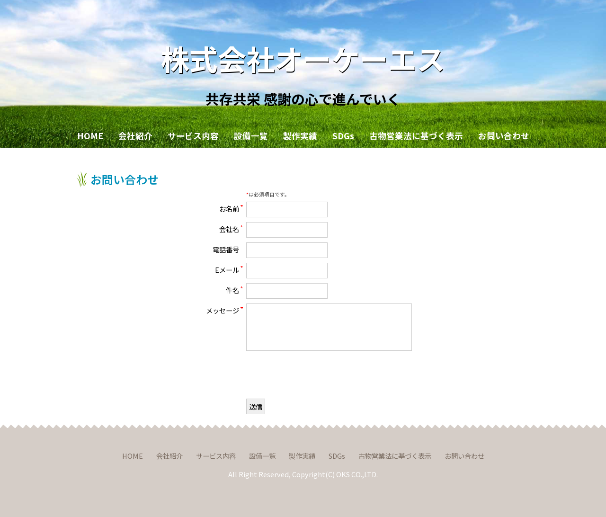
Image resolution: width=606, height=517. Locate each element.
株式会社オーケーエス (303, 58)
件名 (232, 289)
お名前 (229, 208)
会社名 (229, 228)
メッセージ (222, 310)
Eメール (227, 269)
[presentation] (318, 375)
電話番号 (226, 249)
